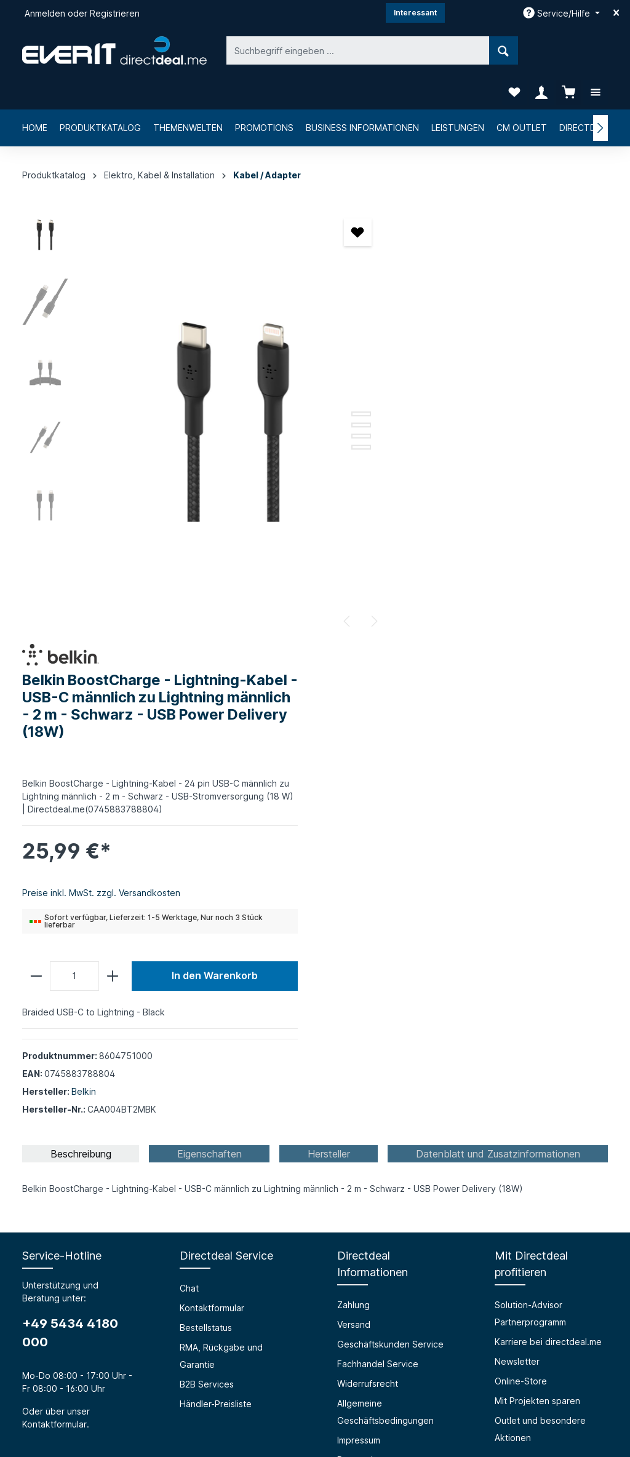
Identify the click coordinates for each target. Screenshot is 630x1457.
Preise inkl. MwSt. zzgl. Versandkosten (457, 448)
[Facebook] (283, 1379)
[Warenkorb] (568, 50)
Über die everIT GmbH (68, 1152)
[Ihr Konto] (541, 50)
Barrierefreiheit (210, 1152)
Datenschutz (363, 1015)
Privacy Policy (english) (385, 1035)
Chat (189, 844)
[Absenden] (587, 1283)
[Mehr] (595, 50)
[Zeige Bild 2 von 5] (328, 379)
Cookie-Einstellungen (381, 1055)
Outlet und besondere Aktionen (540, 985)
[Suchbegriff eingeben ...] (301, 50)
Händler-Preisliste (216, 960)
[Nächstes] (340, 587)
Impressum (358, 996)
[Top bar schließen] (616, 13)
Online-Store (521, 937)
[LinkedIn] (347, 1379)
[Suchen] (446, 50)
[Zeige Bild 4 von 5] (328, 401)
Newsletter (517, 917)
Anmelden (45, 13)
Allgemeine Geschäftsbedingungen (385, 968)
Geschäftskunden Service (390, 900)
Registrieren (115, 13)
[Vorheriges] (314, 587)
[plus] (469, 532)
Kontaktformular (54, 980)
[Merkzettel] (514, 50)
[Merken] (324, 198)
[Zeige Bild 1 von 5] (328, 368)
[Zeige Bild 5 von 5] (328, 412)
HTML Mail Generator (223, 1191)
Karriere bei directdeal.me (548, 897)
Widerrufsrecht (367, 939)
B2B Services (207, 940)
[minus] (392, 532)
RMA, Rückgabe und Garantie (221, 912)
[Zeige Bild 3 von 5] (328, 390)
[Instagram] (315, 1379)
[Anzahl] (430, 532)
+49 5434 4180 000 (70, 888)
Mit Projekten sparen (537, 956)
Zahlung (353, 861)
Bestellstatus (206, 883)
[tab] (80, 709)
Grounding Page (213, 1211)
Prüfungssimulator (216, 1172)
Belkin (440, 647)
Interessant (415, 12)
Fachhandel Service (377, 920)
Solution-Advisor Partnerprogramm (530, 869)
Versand (353, 880)
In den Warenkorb (554, 532)
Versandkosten (317, 1418)
